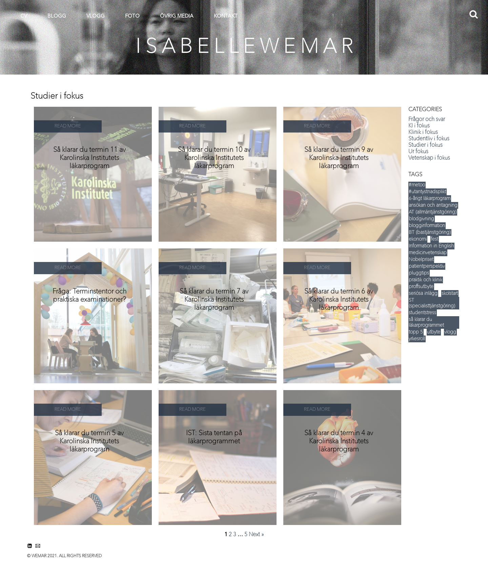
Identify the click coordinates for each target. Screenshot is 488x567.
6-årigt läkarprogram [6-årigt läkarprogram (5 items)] (429, 198)
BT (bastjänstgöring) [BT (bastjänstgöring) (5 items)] (430, 232)
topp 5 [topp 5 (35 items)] (416, 332)
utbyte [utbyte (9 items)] (433, 332)
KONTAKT (226, 16)
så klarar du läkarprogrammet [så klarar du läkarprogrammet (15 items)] (426, 322)
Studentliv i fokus (428, 139)
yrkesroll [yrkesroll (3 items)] (417, 339)
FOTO (132, 16)
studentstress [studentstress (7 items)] (422, 312)
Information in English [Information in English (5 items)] (431, 246)
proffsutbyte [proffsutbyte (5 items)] (421, 286)
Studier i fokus (425, 145)
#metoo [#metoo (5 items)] (417, 185)
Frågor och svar (426, 119)
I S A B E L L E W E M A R (244, 48)
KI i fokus (419, 126)
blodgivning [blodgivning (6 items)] (421, 219)
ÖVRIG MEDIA (177, 16)
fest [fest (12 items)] (434, 239)
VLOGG (95, 16)
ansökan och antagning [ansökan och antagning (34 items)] (433, 205)
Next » (256, 535)
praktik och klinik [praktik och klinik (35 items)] (425, 280)
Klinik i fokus (423, 132)
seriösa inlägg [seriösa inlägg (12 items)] (423, 293)
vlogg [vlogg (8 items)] (450, 332)
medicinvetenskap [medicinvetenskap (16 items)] (428, 252)
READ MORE (68, 126)
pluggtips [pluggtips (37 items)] (419, 273)
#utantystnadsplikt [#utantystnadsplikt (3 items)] (427, 191)
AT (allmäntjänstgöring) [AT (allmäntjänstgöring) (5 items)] (432, 212)
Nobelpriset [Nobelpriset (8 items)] (421, 259)
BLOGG (56, 16)
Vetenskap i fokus (429, 158)
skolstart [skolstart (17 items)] (450, 293)
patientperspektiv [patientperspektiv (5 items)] (427, 266)
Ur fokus (418, 152)
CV (23, 16)
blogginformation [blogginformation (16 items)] (427, 225)
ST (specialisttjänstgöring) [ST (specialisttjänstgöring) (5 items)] (432, 303)
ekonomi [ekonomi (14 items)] (418, 239)
